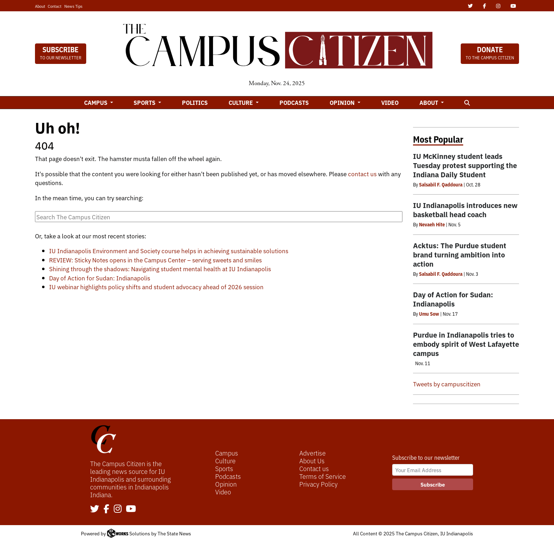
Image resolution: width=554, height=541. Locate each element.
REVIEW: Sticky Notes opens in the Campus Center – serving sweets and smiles (155, 259)
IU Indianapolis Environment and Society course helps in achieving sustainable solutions (168, 250)
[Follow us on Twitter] (94, 509)
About (40, 6)
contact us (362, 173)
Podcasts (294, 102)
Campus (226, 452)
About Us (312, 460)
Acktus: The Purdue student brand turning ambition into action (459, 254)
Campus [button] (96, 102)
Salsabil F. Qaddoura (440, 184)
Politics (195, 102)
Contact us (314, 468)
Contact (54, 6)
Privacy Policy (318, 483)
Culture (225, 460)
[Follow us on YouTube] (131, 509)
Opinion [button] (343, 102)
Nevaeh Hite (432, 224)
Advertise (312, 452)
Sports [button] (145, 102)
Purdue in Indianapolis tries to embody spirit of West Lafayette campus (466, 343)
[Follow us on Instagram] (118, 509)
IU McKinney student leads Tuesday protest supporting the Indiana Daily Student (465, 165)
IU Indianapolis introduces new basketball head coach (465, 209)
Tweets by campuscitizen (447, 383)
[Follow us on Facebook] (106, 509)
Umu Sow (429, 313)
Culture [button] (241, 102)
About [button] (429, 102)
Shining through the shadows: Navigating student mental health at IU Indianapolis (160, 268)
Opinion (226, 483)
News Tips (73, 6)
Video (390, 102)
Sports (224, 468)
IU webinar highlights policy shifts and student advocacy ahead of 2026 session (156, 286)
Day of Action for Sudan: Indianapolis (99, 277)
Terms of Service (322, 476)
